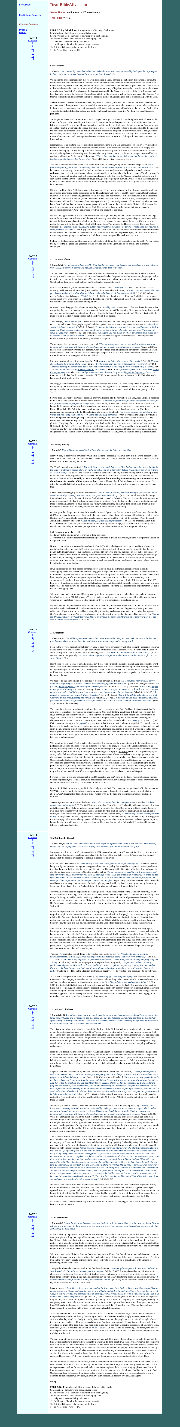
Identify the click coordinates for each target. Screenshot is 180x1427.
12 (33, 53)
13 (33, 56)
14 (33, 59)
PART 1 (23, 29)
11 (33, 51)
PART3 (22, 32)
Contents (32, 40)
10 (33, 48)
